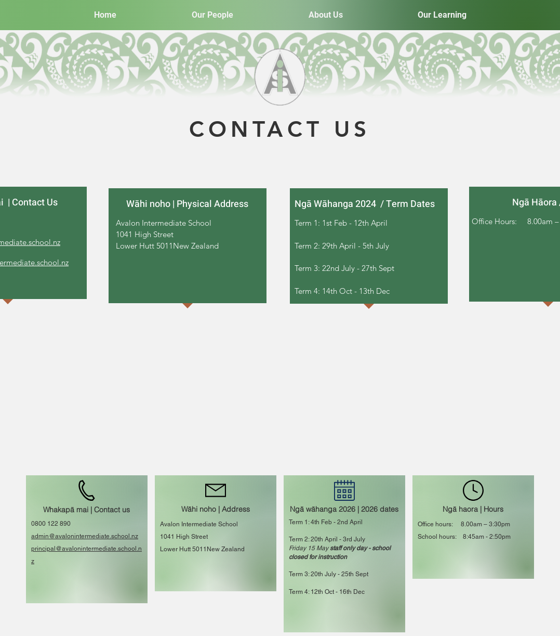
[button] (212, 14)
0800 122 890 (51, 523)
